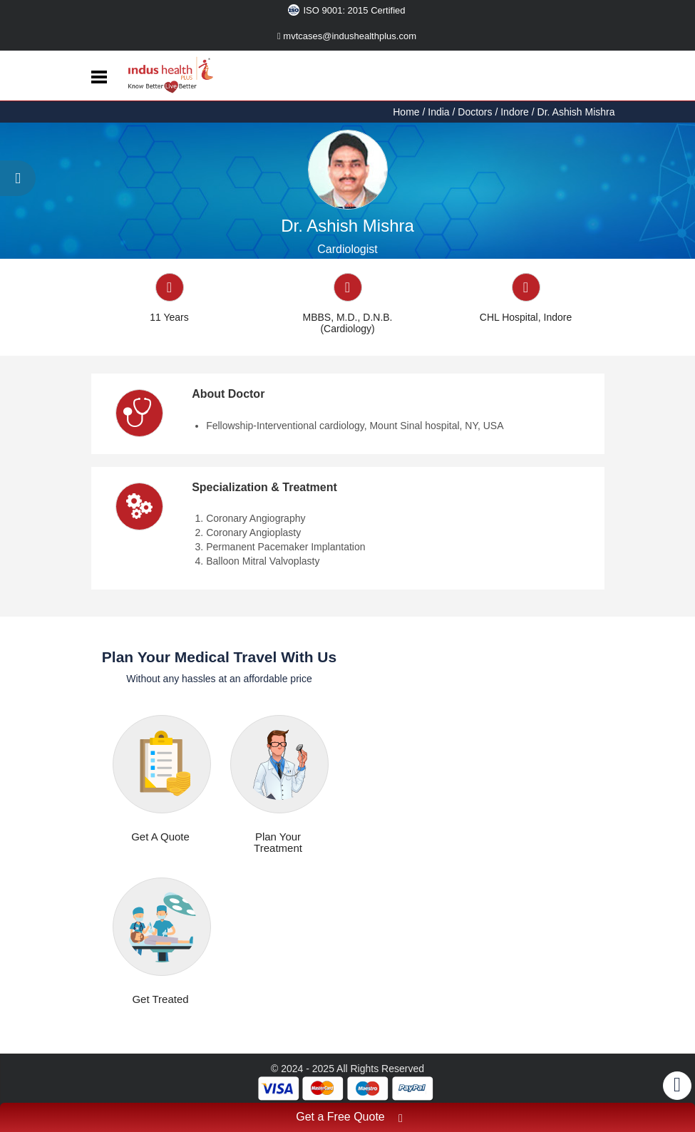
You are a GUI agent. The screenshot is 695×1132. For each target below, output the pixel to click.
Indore (514, 112)
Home (407, 112)
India (438, 112)
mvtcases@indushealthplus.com (346, 36)
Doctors (475, 112)
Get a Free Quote (349, 1119)
